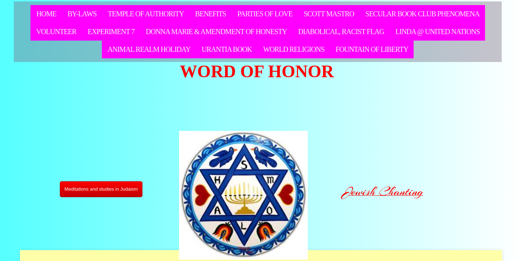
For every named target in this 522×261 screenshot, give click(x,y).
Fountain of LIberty (372, 49)
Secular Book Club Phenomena (422, 14)
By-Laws (81, 14)
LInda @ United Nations (437, 32)
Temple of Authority (146, 14)
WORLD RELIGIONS (293, 49)
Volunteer (56, 32)
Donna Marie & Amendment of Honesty (216, 32)
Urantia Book (227, 49)
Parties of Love (265, 14)
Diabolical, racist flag (341, 32)
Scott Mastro (329, 14)
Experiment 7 (111, 32)
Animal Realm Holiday (149, 49)
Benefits (210, 14)
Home (46, 14)
